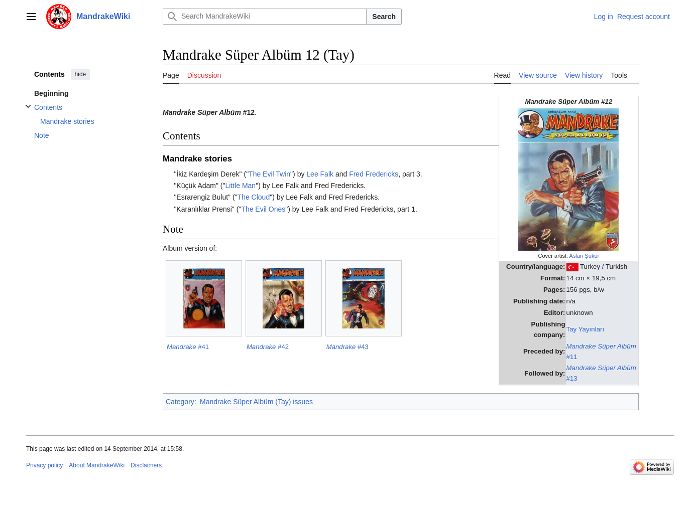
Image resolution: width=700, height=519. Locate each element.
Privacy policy (44, 465)
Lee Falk (319, 174)
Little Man (240, 186)
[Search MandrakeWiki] (265, 17)
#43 (347, 347)
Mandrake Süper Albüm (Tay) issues (256, 402)
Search (384, 17)
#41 (188, 347)
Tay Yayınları (585, 329)
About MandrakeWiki (97, 465)
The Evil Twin (269, 174)
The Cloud (254, 197)
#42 (268, 347)
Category (180, 402)
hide (80, 74)
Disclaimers (146, 465)
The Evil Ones (263, 209)
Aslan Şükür (584, 256)
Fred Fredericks (373, 174)
